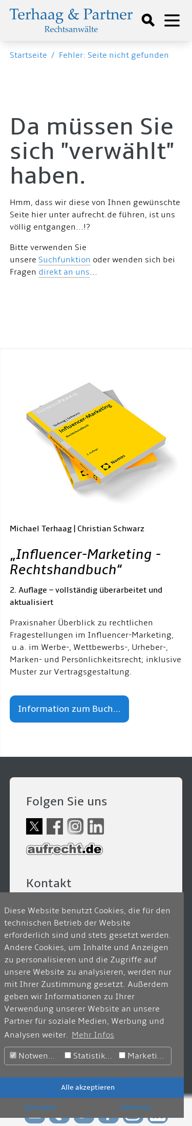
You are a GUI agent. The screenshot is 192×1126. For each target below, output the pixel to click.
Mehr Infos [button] (93, 1035)
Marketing (143, 1056)
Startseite (28, 55)
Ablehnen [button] (136, 1107)
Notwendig (35, 1056)
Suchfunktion (64, 260)
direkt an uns (64, 272)
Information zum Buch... (69, 709)
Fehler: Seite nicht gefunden (114, 55)
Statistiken (90, 1056)
